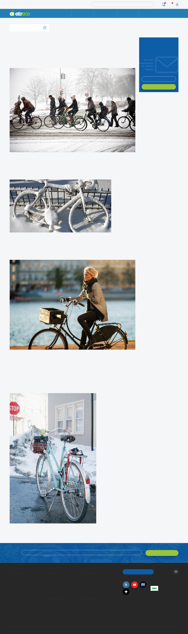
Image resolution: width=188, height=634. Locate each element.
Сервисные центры (83, 604)
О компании (10, 575)
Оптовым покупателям (10, 597)
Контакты (82, 597)
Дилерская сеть (82, 600)
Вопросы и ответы (83, 575)
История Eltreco (10, 579)
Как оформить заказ (83, 579)
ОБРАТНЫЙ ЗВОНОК (138, 571)
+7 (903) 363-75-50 (152, 610)
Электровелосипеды (10, 583)
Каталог (29, 27)
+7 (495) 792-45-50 (177, 15)
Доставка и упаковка (105, 13)
